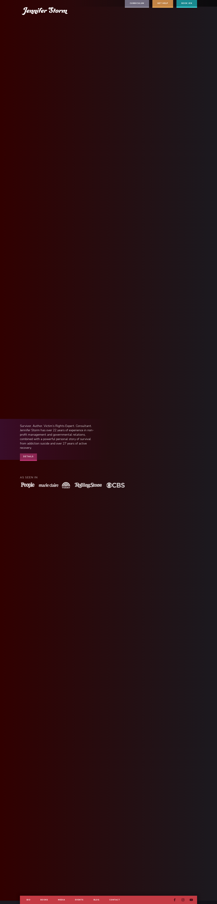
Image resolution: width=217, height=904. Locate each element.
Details (28, 456)
